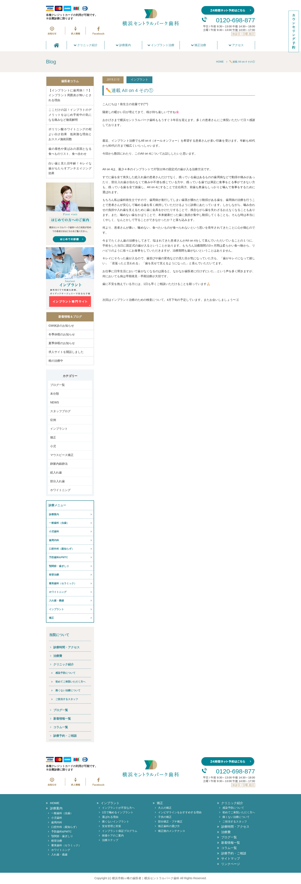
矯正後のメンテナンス (171, 830)
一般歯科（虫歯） (59, 522)
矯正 (53, 437)
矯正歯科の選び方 (169, 826)
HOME (54, 803)
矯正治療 (198, 45)
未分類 (54, 393)
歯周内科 (54, 540)
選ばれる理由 (110, 817)
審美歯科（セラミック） (63, 583)
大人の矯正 (165, 807)
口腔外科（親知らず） (61, 548)
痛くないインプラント (115, 821)
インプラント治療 (161, 45)
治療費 (57, 655)
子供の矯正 (165, 817)
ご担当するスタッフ (66, 699)
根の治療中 (55, 360)
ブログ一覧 (57, 385)
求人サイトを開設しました (66, 352)
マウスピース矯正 (62, 455)
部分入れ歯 (57, 481)
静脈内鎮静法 (59, 463)
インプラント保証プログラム (119, 830)
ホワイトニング (60, 490)
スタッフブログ (60, 411)
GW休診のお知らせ (61, 325)
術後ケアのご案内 (113, 835)
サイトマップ (230, 858)
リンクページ (230, 864)
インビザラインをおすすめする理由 (180, 812)
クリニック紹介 (86, 45)
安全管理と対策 (111, 826)
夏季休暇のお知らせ (61, 343)
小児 (53, 446)
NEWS (54, 402)
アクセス (236, 45)
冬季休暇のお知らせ (61, 334)
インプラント (59, 428)
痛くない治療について (67, 690)
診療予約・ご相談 (65, 735)
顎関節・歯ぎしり (59, 566)
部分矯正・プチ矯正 (170, 821)
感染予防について (65, 672)
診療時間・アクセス (66, 647)
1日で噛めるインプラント (117, 812)
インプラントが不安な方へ (118, 807)
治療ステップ (110, 840)
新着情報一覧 (62, 718)
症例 (53, 420)
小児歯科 (54, 531)
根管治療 (54, 574)
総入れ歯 (56, 472)
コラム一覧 (60, 727)
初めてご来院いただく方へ (70, 681)
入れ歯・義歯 (56, 600)
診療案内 (123, 45)
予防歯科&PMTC (58, 557)
